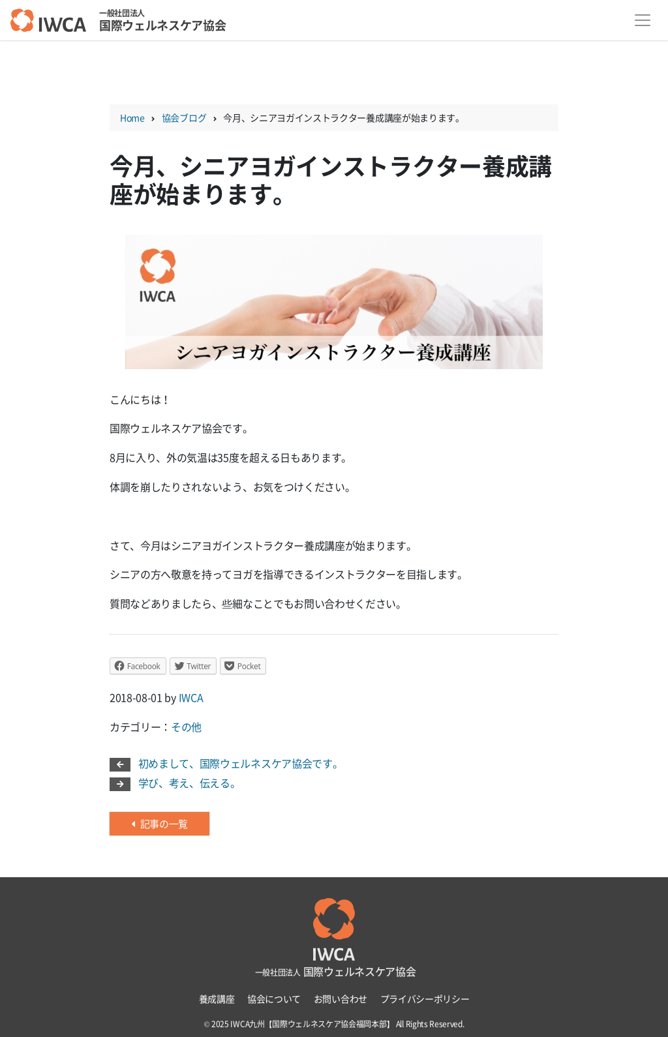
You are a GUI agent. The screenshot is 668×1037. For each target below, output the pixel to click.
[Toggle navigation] (643, 20)
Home (132, 117)
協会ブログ (184, 117)
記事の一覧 (159, 824)
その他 (186, 726)
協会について (274, 998)
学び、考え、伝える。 (175, 782)
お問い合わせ (340, 998)
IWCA (191, 697)
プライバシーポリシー (425, 998)
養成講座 (217, 998)
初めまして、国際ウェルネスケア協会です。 (226, 763)
